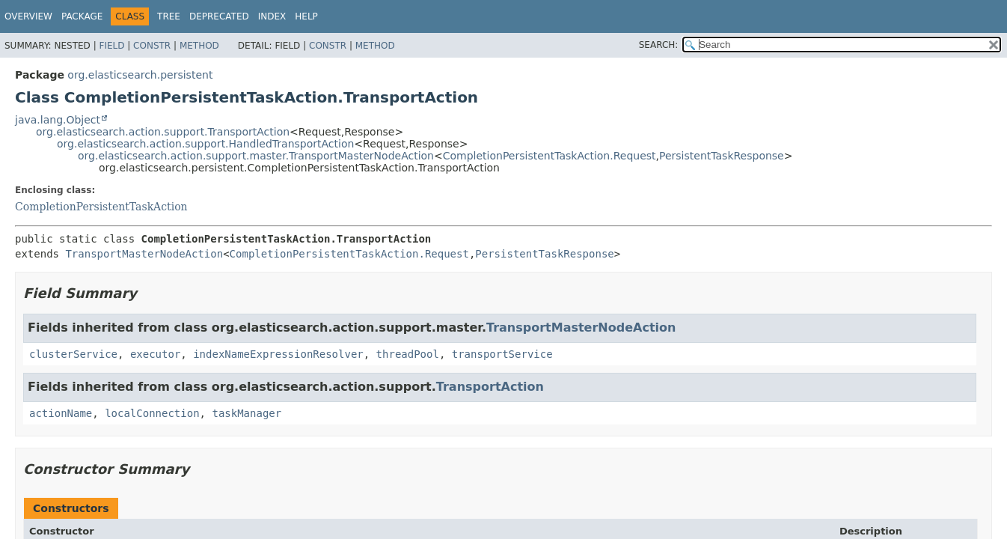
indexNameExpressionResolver (278, 354)
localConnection (152, 413)
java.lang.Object (57, 120)
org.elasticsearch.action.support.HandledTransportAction (205, 144)
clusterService (73, 354)
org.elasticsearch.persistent (139, 75)
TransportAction (490, 387)
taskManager (246, 413)
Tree (168, 16)
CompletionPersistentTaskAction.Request (549, 156)
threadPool (407, 354)
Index (272, 16)
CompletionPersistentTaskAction (101, 207)
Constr (152, 45)
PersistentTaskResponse (721, 156)
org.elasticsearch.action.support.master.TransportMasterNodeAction (256, 156)
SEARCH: (659, 45)
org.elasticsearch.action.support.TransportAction (163, 132)
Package (81, 16)
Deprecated (219, 16)
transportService (502, 354)
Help (306, 16)
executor (155, 354)
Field (111, 45)
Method (199, 45)
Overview (28, 16)
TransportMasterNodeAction (144, 254)
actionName (60, 413)
